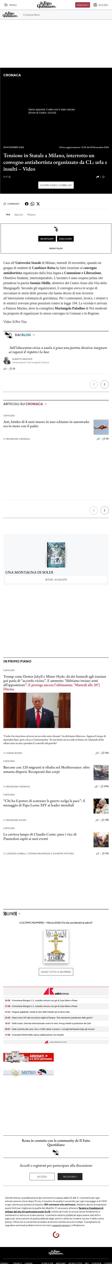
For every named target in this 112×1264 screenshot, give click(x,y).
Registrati (70, 1176)
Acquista (56, 579)
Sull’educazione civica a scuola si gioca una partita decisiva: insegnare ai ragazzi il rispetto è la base (58, 349)
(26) (105, 753)
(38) (105, 820)
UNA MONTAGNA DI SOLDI (29, 572)
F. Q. (7, 177)
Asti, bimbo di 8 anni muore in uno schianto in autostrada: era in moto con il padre (46, 423)
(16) (105, 853)
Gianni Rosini (12, 753)
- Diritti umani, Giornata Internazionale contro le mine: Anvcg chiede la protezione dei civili (48, 1023)
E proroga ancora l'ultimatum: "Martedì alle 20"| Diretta (51, 686)
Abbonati (82, 4)
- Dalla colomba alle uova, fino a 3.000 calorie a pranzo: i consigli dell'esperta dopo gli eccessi (50, 1029)
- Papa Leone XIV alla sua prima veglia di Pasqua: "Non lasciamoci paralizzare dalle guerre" (49, 1018)
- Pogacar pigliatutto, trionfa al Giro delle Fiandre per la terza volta (37, 1012)
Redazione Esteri (14, 820)
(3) (12, 368)
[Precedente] (94, 384)
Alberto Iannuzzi (22, 359)
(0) (106, 438)
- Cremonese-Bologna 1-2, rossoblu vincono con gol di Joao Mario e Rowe (41, 1000)
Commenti (11, 203)
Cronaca (12, 75)
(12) (105, 177)
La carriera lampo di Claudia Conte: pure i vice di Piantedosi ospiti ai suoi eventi (40, 836)
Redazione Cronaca (16, 439)
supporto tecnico (61, 1225)
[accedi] (100, 5)
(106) (105, 786)
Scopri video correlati (56, 185)
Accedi (42, 1176)
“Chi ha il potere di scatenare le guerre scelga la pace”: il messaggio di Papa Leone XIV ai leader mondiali (44, 802)
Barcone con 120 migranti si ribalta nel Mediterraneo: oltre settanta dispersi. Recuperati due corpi (46, 769)
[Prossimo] (105, 384)
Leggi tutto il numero (56, 971)
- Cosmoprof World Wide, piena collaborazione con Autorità (34, 1035)
